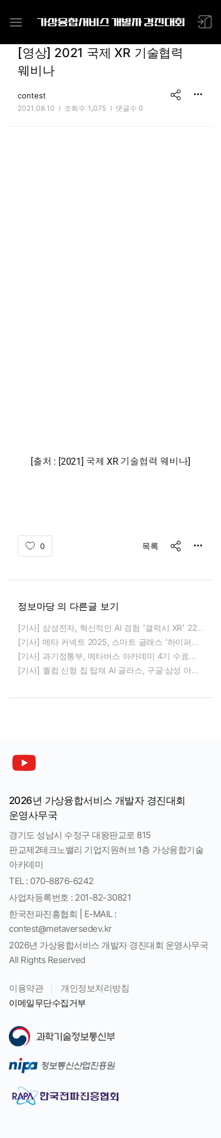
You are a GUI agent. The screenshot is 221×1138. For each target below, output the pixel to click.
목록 (150, 546)
